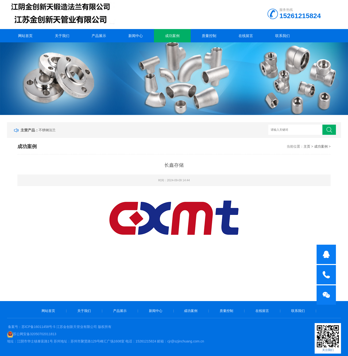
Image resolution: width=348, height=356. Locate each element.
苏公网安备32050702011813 (34, 334)
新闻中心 (135, 36)
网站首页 (25, 36)
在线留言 (246, 36)
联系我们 (282, 36)
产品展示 (99, 36)
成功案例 (172, 36)
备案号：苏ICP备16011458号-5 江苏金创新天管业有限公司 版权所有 (59, 327)
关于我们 (62, 36)
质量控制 (209, 36)
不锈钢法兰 (47, 130)
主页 (307, 146)
